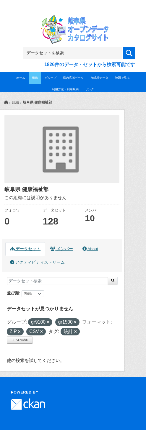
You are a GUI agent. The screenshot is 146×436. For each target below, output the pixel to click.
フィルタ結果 (20, 339)
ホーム (20, 77)
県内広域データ (73, 77)
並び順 (13, 293)
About (90, 249)
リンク (89, 89)
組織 (35, 77)
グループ (50, 77)
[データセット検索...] (57, 281)
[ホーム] (6, 102)
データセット (25, 249)
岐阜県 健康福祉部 (37, 102)
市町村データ (99, 77)
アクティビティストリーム (37, 262)
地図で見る (122, 77)
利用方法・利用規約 (65, 89)
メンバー (61, 249)
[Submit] (113, 281)
